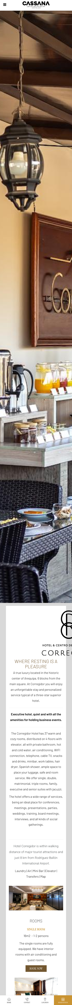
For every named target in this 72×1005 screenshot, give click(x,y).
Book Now (36, 968)
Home (9, 1000)
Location (44, 1000)
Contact (27, 1000)
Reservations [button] (63, 1000)
